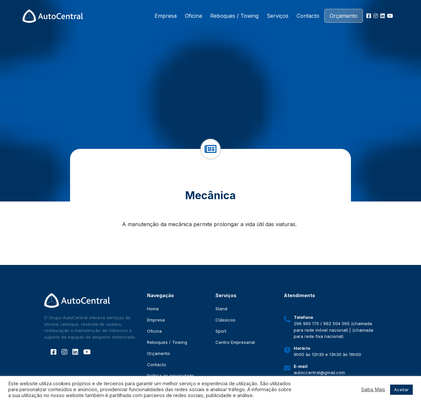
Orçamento (344, 15)
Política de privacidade (170, 375)
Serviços (277, 15)
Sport (220, 331)
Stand (221, 308)
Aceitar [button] (401, 389)
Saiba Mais (373, 389)
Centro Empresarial (235, 342)
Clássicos (225, 319)
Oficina (193, 15)
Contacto (308, 15)
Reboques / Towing (234, 15)
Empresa (166, 15)
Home (153, 308)
